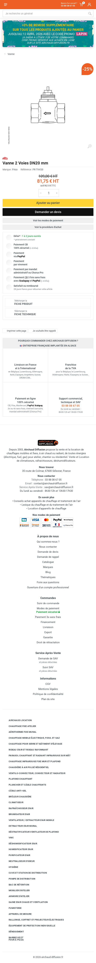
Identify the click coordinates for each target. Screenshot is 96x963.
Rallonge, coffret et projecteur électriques (34, 920)
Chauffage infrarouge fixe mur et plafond (32, 761)
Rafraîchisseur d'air (18, 808)
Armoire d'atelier (16, 896)
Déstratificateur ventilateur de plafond (31, 832)
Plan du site (48, 699)
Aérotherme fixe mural (20, 732)
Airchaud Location (18, 720)
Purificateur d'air (17, 855)
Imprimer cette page (14, 330)
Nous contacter (48, 546)
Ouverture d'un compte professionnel (48, 587)
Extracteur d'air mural (20, 826)
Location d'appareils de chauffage (47, 508)
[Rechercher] (89, 13)
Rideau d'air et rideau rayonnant (26, 749)
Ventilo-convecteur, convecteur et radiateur (34, 773)
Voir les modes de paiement (48, 220)
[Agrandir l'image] (89, 146)
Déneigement (14, 931)
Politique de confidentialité (48, 694)
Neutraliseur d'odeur (19, 861)
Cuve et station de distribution (25, 873)
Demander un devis (48, 212)
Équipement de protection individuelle (29, 925)
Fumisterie (13, 908)
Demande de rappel (48, 556)
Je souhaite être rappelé (42, 330)
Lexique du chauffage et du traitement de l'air (47, 504)
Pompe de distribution (19, 879)
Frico (15, 169)
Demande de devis (48, 551)
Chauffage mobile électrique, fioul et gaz (32, 738)
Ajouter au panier (48, 203)
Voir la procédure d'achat (48, 227)
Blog (48, 572)
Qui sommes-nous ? (48, 541)
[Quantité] (48, 193)
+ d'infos (33, 248)
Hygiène (11, 867)
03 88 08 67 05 (71, 405)
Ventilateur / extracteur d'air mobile (29, 820)
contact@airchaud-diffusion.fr (50, 483)
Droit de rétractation (48, 642)
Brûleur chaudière (17, 796)
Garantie (48, 637)
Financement (48, 622)
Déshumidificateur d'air (20, 843)
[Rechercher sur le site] (44, 13)
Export (48, 632)
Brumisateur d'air (17, 814)
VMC (9, 837)
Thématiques (48, 577)
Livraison (48, 627)
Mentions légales (48, 689)
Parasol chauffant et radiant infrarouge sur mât (37, 755)
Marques (48, 567)
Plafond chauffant (18, 779)
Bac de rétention (16, 884)
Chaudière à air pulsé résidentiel (26, 767)
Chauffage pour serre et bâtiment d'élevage (33, 744)
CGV (48, 683)
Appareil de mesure (18, 914)
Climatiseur (13, 802)
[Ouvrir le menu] (6, 5)
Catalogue (48, 562)
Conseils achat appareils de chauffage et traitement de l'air (47, 501)
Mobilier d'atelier (17, 890)
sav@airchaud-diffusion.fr (58, 487)
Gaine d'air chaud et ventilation (26, 902)
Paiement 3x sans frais (48, 617)
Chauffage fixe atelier (20, 726)
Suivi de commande (48, 603)
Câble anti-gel (15, 790)
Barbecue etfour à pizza (14, 938)
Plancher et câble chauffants (25, 785)
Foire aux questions (48, 582)
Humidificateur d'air (18, 849)
